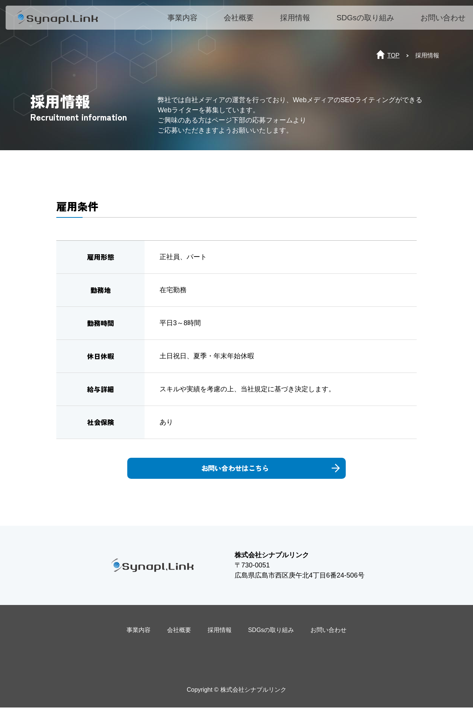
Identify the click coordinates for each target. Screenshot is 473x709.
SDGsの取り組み (369, 21)
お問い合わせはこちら (257, 468)
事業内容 (187, 21)
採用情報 (299, 21)
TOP (393, 55)
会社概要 (243, 21)
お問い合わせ (446, 21)
